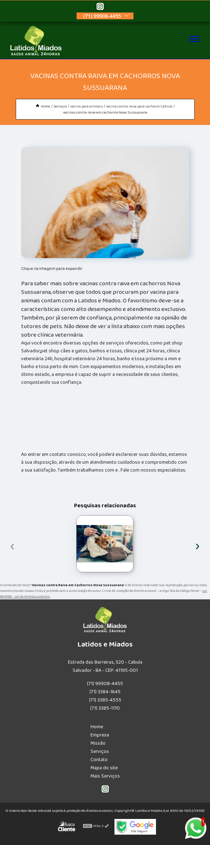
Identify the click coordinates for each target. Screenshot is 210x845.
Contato (99, 760)
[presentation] (12, 545)
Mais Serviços (105, 776)
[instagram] (100, 7)
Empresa (100, 735)
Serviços (100, 751)
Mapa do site (104, 768)
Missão (98, 743)
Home (97, 727)
